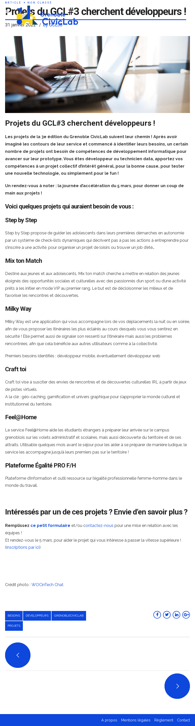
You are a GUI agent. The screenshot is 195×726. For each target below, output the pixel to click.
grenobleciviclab (69, 615)
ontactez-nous (99, 525)
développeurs (37, 615)
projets (14, 625)
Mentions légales (136, 720)
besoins (14, 615)
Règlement (163, 720)
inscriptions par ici (22, 547)
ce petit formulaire (50, 525)
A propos (109, 720)
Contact (183, 720)
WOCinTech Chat (47, 584)
